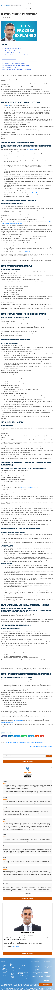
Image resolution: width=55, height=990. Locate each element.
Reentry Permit (24, 980)
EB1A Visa (37, 966)
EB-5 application (31, 151)
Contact (4, 977)
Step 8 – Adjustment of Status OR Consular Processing (15, 64)
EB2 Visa (37, 971)
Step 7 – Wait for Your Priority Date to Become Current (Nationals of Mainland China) (23, 62)
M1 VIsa (12, 975)
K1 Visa (48, 966)
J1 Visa (12, 973)
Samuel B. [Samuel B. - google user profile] (5, 885)
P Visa (12, 978)
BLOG (29, 3)
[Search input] (24, 757)
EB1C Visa (37, 969)
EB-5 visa (8, 107)
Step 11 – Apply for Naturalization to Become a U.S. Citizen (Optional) (19, 71)
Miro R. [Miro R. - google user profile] (4, 821)
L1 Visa (23, 967)
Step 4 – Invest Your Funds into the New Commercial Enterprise (18, 55)
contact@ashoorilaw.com (7, 724)
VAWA (48, 975)
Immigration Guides (10, 744)
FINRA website (28, 253)
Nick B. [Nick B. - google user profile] (4, 847)
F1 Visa (12, 970)
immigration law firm (18, 722)
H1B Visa (12, 972)
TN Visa (12, 981)
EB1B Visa (37, 968)
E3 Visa (12, 969)
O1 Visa (12, 976)
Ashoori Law (18, 744)
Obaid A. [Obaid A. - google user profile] (5, 783)
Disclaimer (4, 970)
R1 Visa (12, 979)
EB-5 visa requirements (8, 328)
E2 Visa (23, 965)
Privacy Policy (4, 971)
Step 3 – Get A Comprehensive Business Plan (13, 53)
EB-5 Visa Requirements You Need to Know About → (42, 748)
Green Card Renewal (24, 977)
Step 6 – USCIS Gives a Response (10, 60)
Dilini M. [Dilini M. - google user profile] (5, 799)
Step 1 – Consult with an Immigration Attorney (13, 48)
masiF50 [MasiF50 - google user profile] (5, 869)
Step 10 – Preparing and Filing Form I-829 (12, 69)
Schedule (4, 978)
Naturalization (24, 978)
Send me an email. (15, 948)
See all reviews (27, 778)
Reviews (4, 967)
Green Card (27, 744)
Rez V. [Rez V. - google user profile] (4, 836)
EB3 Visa (37, 972)
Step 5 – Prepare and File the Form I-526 (12, 57)
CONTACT (28, 8)
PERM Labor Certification (37, 976)
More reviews (27, 895)
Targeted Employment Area (37, 744)
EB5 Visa (23, 744)
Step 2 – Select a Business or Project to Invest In (14, 51)
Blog (4, 965)
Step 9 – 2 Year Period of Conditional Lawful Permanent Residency (18, 66)
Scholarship (4, 973)
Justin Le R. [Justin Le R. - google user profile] (6, 809)
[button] (49, 757)
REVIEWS (29, 6)
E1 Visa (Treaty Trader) (23, 970)
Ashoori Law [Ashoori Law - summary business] (27, 772)
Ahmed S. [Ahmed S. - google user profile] (5, 859)
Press (4, 968)
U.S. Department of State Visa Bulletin (28, 489)
